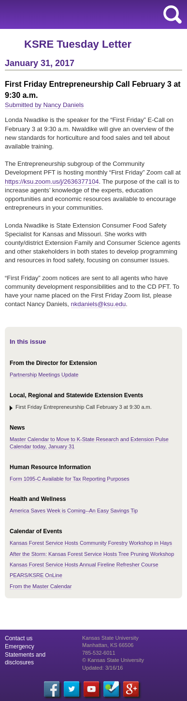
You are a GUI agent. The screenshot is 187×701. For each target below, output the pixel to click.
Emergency (19, 646)
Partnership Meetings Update (44, 374)
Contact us (18, 638)
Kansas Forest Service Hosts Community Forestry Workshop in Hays (91, 543)
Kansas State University (88, 14)
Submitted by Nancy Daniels (44, 104)
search (172, 14)
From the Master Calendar (41, 586)
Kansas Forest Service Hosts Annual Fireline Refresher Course (84, 564)
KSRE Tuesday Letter (77, 44)
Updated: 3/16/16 (102, 668)
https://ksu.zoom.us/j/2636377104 (52, 181)
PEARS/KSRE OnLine (36, 575)
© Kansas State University (113, 660)
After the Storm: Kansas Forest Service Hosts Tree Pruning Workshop (92, 554)
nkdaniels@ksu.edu (98, 304)
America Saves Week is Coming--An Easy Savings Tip (74, 510)
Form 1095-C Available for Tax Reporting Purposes (69, 479)
